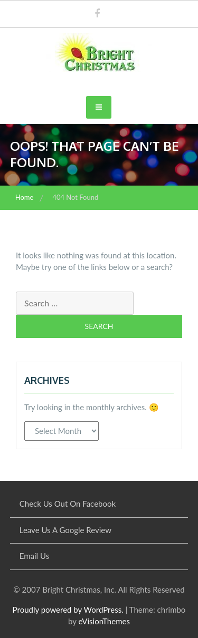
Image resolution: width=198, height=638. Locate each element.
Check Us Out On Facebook (68, 503)
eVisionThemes (103, 621)
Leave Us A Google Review (65, 530)
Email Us (34, 555)
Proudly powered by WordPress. (68, 609)
